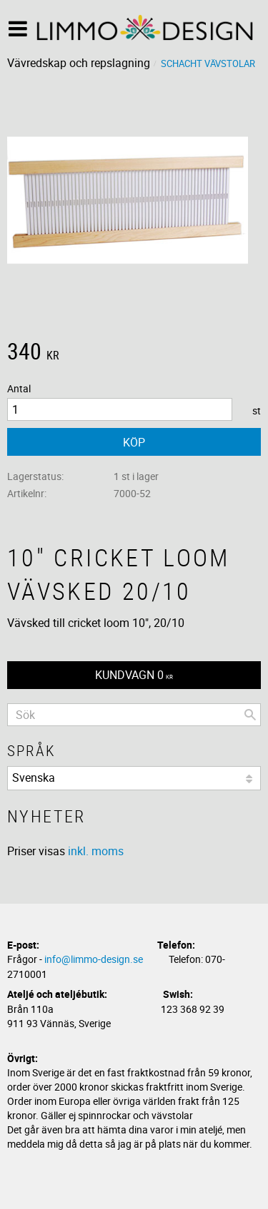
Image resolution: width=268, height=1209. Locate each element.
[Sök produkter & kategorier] (134, 714)
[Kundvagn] (134, 675)
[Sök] (250, 714)
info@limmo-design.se (93, 959)
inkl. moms (96, 851)
